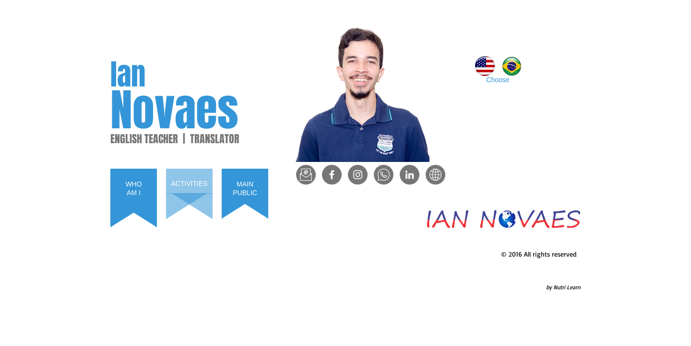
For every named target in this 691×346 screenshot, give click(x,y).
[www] (435, 175)
